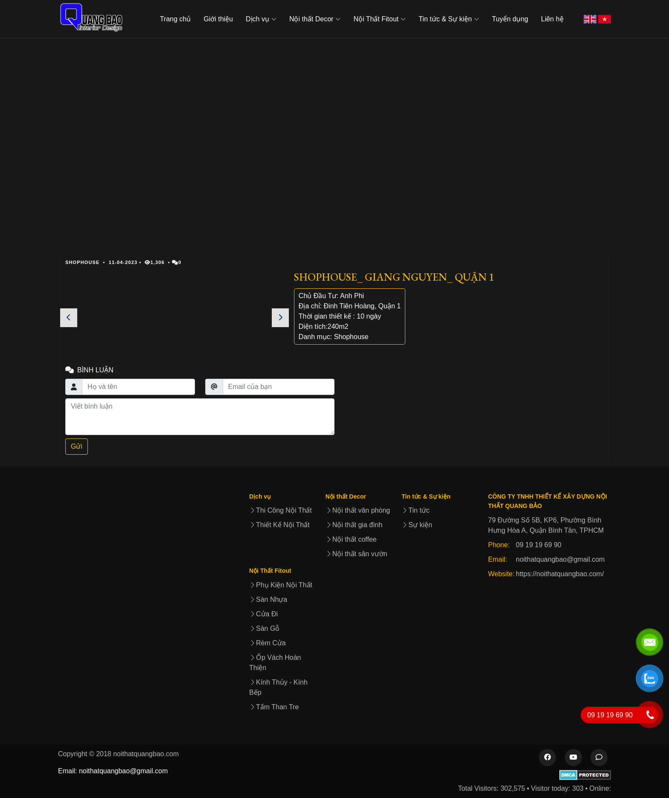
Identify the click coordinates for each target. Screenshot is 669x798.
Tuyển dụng (510, 19)
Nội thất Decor (346, 496)
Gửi (76, 446)
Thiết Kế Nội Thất (279, 524)
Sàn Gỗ (264, 628)
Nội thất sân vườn (356, 553)
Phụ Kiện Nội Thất (280, 585)
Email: (497, 559)
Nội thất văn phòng (358, 510)
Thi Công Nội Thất (280, 510)
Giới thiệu (218, 19)
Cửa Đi (263, 614)
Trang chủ (175, 19)
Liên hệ (552, 19)
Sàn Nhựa (268, 599)
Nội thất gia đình (354, 524)
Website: (501, 573)
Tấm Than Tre (274, 707)
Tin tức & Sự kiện (425, 496)
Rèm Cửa (267, 643)
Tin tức (415, 510)
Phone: (499, 544)
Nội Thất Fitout (270, 570)
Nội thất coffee (351, 539)
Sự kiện (416, 524)
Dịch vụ (260, 496)
